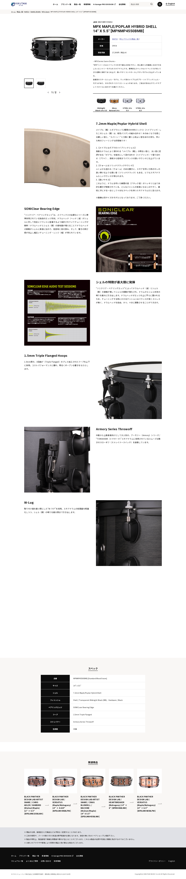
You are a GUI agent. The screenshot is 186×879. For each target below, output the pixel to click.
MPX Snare (45, 12)
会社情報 (122, 5)
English (170, 4)
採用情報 (57, 861)
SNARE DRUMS (35, 12)
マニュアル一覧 (17, 861)
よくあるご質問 (32, 861)
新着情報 (87, 5)
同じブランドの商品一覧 (129, 39)
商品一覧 (77, 5)
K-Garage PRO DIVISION (104, 5)
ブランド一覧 (66, 5)
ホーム (55, 5)
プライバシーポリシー (157, 861)
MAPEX (26, 12)
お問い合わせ (46, 861)
